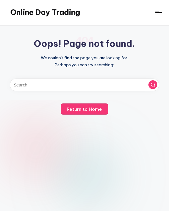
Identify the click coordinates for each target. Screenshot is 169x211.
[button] (152, 84)
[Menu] (158, 12)
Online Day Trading (45, 12)
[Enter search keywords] (84, 85)
